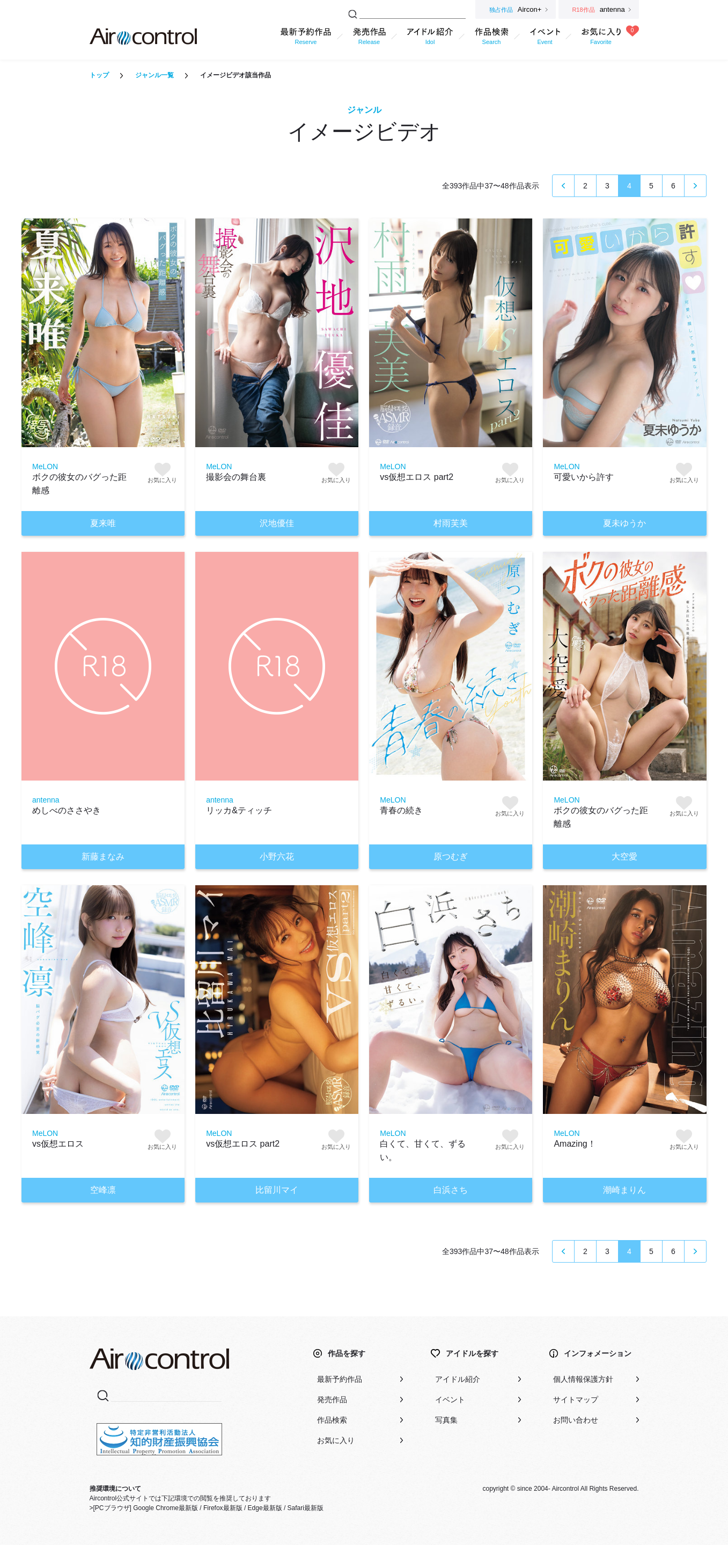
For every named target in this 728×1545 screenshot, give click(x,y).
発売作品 (332, 1399)
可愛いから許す (584, 477)
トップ (99, 75)
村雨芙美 (450, 523)
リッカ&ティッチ (239, 810)
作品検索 (332, 1420)
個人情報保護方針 (583, 1379)
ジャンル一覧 (154, 75)
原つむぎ (450, 856)
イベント (450, 1399)
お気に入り (336, 1440)
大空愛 (624, 856)
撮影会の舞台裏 (236, 477)
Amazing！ (574, 1143)
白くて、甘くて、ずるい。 (423, 1150)
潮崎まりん (624, 1189)
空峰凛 (103, 1189)
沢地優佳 (277, 523)
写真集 (446, 1420)
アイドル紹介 (457, 1379)
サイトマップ (575, 1399)
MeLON (45, 466)
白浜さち (450, 1189)
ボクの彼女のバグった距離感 (79, 483)
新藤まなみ (103, 856)
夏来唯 (103, 523)
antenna (46, 800)
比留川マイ (276, 1189)
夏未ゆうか (624, 523)
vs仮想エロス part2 (416, 477)
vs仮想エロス (58, 1143)
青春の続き (401, 810)
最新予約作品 (339, 1379)
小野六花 (277, 856)
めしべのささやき (66, 810)
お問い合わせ (575, 1420)
